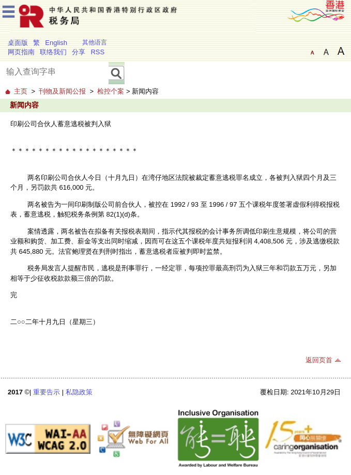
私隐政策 (79, 392)
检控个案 (110, 91)
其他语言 (94, 42)
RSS (97, 52)
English (56, 43)
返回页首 (319, 360)
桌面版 (18, 43)
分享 (78, 52)
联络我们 (53, 52)
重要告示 (46, 392)
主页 (20, 91)
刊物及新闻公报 (62, 91)
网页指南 (21, 52)
